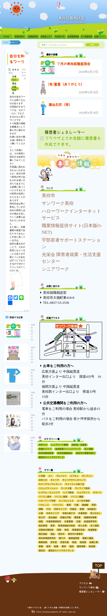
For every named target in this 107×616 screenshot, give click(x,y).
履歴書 (77, 517)
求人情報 (88, 449)
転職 (56, 546)
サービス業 (66, 488)
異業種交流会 (78, 530)
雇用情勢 (81, 546)
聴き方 (62, 538)
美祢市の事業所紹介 (85, 453)
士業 (41, 513)
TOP (98, 565)
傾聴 (41, 509)
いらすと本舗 (50, 607)
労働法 (73, 509)
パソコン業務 (61, 497)
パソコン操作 (45, 497)
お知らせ (43, 445)
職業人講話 (88, 538)
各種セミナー (100, 37)
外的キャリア (52, 513)
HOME (6, 37)
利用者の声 (60, 37)
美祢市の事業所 (75, 534)
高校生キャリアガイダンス (51, 457)
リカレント (44, 505)
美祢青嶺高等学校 (47, 538)
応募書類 (69, 521)
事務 (69, 505)
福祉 (53, 534)
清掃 (59, 530)
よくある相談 (83, 501)
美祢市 (48, 195)
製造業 (83, 542)
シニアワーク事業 (59, 445)
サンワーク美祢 (58, 203)
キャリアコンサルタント (50, 484)
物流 (67, 530)
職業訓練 (43, 542)
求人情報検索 (86, 37)
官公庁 (42, 517)
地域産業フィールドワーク (67, 449)
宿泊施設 (52, 517)
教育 (53, 526)
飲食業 (92, 546)
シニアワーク (55, 268)
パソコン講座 (77, 497)
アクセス (85, 583)
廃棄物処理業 (90, 517)
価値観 (85, 505)
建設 (41, 521)
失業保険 (82, 513)
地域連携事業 (73, 37)
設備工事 (94, 542)
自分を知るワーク (16, 59)
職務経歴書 (74, 538)
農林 (64, 546)
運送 (71, 546)
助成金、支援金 (79, 445)
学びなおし (95, 513)
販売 (48, 546)
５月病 (42, 476)
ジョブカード (83, 492)
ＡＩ (50, 476)
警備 (41, 546)
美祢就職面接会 (64, 453)
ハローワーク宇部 (47, 501)
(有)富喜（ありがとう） (66, 84)
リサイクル (58, 505)
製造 (74, 542)
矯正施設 (43, 534)
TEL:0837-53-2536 (56, 302)
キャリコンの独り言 (74, 484)
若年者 (54, 542)
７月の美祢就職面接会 (73, 64)
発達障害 (92, 530)
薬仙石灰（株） (60, 104)
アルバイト (61, 476)
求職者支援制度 (46, 530)
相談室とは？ (46, 37)
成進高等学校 (90, 521)
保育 (94, 505)
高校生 (42, 550)
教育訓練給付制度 (66, 526)
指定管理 (43, 526)
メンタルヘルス (66, 501)
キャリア (55, 480)
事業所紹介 (20, 37)
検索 (92, 44)
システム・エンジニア (49, 492)
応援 (78, 521)
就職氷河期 (65, 517)
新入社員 (82, 526)
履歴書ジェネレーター (92, 592)
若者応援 (64, 542)
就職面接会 (33, 37)
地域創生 (91, 509)
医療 (82, 509)
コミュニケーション (48, 488)
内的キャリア (60, 509)
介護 (76, 505)
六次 (48, 509)
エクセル (74, 476)
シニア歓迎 (68, 492)
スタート (97, 492)
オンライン (87, 476)
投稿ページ (14, 42)
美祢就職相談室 (14, 88)
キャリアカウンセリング (73, 480)
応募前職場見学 (53, 521)
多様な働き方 (68, 513)
